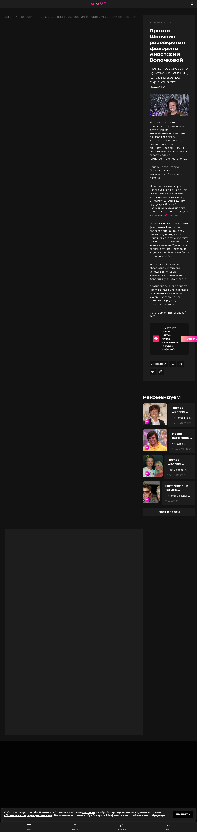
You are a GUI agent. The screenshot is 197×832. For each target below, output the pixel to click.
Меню (29, 827)
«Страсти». (171, 215)
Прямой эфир (121, 827)
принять (183, 814)
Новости (75, 827)
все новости (169, 512)
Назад (168, 827)
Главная (8, 17)
